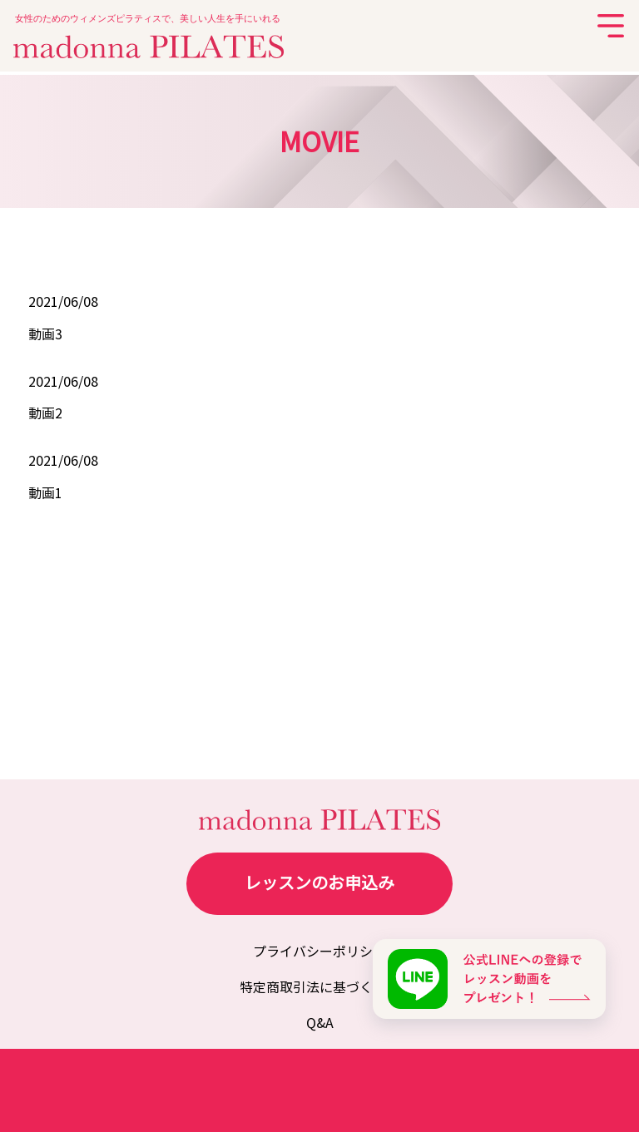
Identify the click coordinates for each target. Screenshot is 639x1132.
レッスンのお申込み (319, 883)
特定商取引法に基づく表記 (319, 988)
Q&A (320, 1023)
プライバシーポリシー (319, 952)
